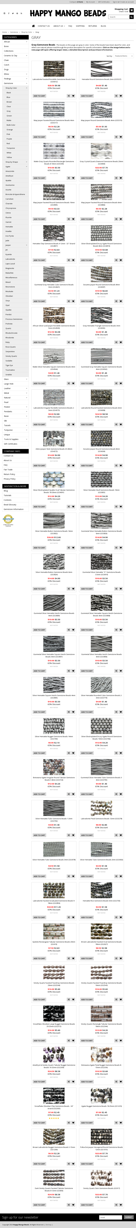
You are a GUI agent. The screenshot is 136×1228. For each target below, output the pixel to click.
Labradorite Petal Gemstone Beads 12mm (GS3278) (101, 818)
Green (9, 116)
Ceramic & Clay (10, 55)
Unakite (9, 374)
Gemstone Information (14, 509)
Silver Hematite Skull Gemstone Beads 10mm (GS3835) (101, 491)
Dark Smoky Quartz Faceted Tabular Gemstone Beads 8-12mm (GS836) (54, 1189)
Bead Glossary (10, 504)
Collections (8, 51)
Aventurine (10, 185)
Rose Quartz (11, 347)
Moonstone (10, 287)
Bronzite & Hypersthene (15, 194)
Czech (6, 65)
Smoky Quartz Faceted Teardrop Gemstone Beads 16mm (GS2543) (101, 984)
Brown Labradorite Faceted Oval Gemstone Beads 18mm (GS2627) (101, 943)
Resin (6, 416)
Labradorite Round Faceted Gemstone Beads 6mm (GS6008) (101, 409)
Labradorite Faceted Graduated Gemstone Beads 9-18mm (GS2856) (54, 902)
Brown (9, 102)
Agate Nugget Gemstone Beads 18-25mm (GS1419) (101, 1106)
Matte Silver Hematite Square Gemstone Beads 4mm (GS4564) (54, 368)
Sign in (115, 2)
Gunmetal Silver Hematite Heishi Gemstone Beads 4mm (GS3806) (101, 655)
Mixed (8, 282)
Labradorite (10, 259)
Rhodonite (10, 337)
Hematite (9, 226)
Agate (8, 166)
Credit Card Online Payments (8, 525)
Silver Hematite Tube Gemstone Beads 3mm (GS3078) (54, 859)
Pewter (7, 407)
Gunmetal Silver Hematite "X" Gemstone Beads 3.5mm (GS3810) (101, 573)
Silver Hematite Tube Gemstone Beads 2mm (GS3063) (101, 859)
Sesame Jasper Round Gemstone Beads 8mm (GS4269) (101, 450)
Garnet (8, 222)
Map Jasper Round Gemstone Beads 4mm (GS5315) (101, 120)
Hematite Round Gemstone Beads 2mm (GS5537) (101, 79)
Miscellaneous (11, 277)
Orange (10, 129)
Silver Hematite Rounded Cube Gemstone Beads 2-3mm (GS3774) (101, 696)
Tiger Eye (9, 365)
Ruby (8, 342)
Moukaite (9, 291)
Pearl (6, 402)
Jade (7, 240)
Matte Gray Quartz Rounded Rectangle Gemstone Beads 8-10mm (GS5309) (54, 162)
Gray (9, 111)
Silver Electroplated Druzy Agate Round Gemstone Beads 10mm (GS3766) (101, 737)
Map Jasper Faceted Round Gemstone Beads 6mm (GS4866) (101, 203)
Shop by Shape (12, 162)
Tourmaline (10, 370)
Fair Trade (8, 469)
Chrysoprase (11, 208)
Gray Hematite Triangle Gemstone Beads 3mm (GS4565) (101, 326)
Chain (6, 60)
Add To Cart (39, 96)
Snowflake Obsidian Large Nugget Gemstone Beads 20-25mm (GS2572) (54, 1025)
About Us (8, 460)
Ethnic (6, 74)
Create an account (127, 2)
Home (4, 32)
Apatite (8, 180)
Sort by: (109, 56)
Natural (7, 397)
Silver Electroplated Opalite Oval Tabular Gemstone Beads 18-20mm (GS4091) (54, 491)
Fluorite (9, 217)
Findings (7, 78)
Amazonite (10, 171)
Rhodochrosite (11, 333)
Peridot (8, 314)
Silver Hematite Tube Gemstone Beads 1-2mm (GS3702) (53, 819)
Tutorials (7, 495)
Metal (6, 393)
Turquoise (11, 148)
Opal (7, 305)
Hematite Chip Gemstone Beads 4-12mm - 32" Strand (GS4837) (54, 244)
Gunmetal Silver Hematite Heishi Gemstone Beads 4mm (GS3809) (54, 614)
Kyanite (9, 254)
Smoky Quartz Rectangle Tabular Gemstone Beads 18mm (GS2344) (101, 1025)
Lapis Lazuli (10, 263)
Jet (7, 250)
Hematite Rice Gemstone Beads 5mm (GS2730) (101, 901)
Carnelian (9, 199)
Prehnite (9, 324)
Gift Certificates (104, 2)
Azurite (8, 189)
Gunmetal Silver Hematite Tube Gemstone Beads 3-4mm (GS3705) (101, 778)
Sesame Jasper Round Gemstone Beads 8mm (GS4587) (101, 285)
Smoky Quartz (11, 356)
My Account (90, 2)
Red (8, 143)
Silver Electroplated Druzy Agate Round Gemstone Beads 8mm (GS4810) (101, 244)
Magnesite (10, 268)
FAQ (5, 465)
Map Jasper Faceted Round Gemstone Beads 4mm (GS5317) (54, 121)
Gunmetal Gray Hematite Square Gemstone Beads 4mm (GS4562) (101, 368)
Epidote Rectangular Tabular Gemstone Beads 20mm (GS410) (54, 943)
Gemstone (14, 32)
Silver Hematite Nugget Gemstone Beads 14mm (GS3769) (54, 737)
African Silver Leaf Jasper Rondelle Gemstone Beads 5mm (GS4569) (54, 326)
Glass (6, 379)
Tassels (7, 425)
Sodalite (9, 360)
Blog (6, 490)
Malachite (9, 273)
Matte (9, 120)
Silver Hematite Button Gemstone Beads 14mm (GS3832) (54, 532)
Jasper (8, 245)
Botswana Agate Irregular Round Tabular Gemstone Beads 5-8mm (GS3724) (54, 778)
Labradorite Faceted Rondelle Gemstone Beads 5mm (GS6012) (54, 80)
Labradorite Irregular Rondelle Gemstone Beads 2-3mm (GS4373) (54, 409)
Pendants (8, 411)
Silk (5, 420)
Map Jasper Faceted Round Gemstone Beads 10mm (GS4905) (54, 203)
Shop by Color (26, 32)
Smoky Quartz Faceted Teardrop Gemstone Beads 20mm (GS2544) (54, 984)
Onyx (8, 300)
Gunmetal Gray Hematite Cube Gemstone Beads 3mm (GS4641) (54, 285)
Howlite (9, 231)
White (9, 152)
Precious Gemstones (14, 319)
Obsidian (9, 296)
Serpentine (10, 351)
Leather (7, 388)
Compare (76, 2)
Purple (9, 139)
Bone (6, 46)
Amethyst (9, 176)
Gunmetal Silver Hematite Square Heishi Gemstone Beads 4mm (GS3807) (54, 655)
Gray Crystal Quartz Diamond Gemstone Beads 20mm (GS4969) (101, 162)
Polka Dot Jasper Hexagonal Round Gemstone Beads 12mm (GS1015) (101, 1148)
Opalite (8, 310)
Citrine (8, 213)
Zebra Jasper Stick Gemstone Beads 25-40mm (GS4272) (54, 450)
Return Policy (9, 474)
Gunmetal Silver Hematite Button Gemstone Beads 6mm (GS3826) (101, 532)
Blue (8, 97)
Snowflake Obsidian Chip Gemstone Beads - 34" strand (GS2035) (54, 1107)
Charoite (9, 203)
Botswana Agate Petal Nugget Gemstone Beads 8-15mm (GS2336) (101, 1066)
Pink (8, 134)
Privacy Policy (9, 479)
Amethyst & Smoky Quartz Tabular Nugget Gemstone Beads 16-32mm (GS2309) (54, 1066)
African (7, 41)
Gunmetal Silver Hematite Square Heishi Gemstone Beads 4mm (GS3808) (101, 614)
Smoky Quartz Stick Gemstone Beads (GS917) (101, 1188)
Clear (9, 106)
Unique (7, 434)
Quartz (8, 328)
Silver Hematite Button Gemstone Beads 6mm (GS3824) (54, 573)
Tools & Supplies (11, 439)
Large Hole (8, 383)
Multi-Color (11, 125)
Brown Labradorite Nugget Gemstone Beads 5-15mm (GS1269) (54, 1148)
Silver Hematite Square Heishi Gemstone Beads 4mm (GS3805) (54, 696)
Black (9, 92)
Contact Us (8, 455)
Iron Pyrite (10, 236)
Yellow (9, 157)
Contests (7, 500)
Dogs (6, 69)
